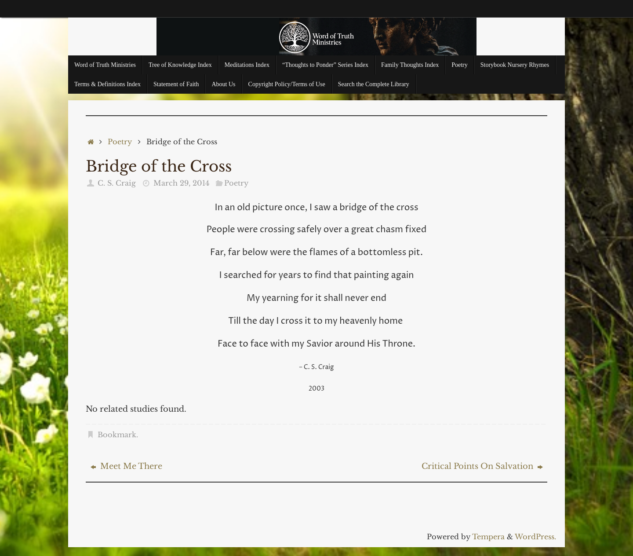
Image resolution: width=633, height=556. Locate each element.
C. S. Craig (117, 183)
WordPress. (535, 536)
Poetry (120, 141)
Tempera (488, 536)
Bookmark (117, 434)
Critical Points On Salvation (482, 466)
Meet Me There (126, 466)
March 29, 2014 (181, 183)
